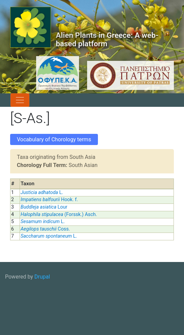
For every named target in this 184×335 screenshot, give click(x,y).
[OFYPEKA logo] (44, 73)
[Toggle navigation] (19, 100)
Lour (44, 207)
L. (42, 192)
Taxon (27, 184)
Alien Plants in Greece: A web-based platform (107, 39)
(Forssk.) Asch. (59, 214)
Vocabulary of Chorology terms (54, 139)
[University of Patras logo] (129, 75)
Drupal (42, 276)
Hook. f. (49, 199)
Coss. (45, 229)
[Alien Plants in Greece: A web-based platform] (30, 27)
